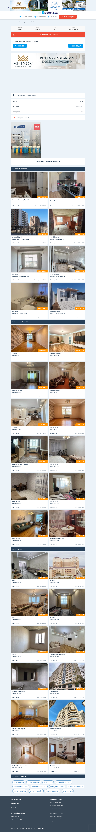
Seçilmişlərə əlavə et (22, 118)
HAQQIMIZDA (16, 799)
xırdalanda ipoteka (21, 787)
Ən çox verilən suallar (55, 808)
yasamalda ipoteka (63, 782)
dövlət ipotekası (33, 782)
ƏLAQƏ (13, 807)
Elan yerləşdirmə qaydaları (57, 805)
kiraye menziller (20, 791)
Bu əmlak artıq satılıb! (49, 34)
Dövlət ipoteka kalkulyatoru (48, 161)
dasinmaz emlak (52, 791)
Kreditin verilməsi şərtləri (56, 816)
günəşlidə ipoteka (57, 787)
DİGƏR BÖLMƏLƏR (18, 813)
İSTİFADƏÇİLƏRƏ (56, 799)
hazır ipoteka (19, 782)
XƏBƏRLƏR (15, 803)
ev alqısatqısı (68, 791)
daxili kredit (48, 782)
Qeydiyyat (53, 17)
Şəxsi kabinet (41, 17)
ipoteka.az (40, 828)
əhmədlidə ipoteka (39, 787)
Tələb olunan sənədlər (56, 819)
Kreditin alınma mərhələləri (57, 822)
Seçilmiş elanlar (27, 17)
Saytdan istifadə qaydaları (18, 819)
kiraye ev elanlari (36, 791)
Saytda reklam (15, 816)
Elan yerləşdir (69, 17)
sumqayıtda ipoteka (75, 787)
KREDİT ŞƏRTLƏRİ (56, 813)
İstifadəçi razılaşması (55, 802)
